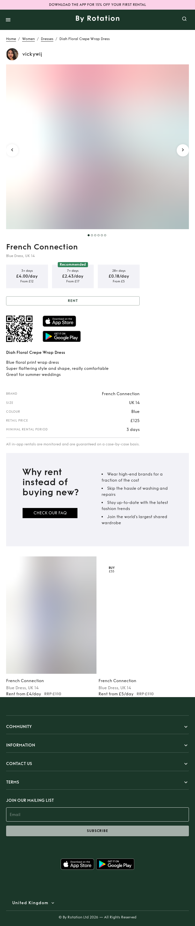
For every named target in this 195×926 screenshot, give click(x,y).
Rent (72, 301)
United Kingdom (30, 902)
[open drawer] (8, 20)
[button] (97, 727)
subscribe (97, 831)
